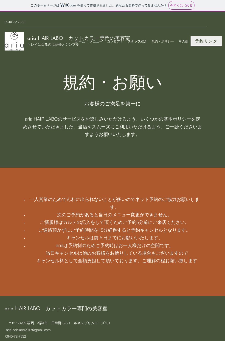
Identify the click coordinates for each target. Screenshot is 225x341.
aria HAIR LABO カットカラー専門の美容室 (56, 308)
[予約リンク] (206, 41)
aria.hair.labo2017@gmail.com (28, 330)
